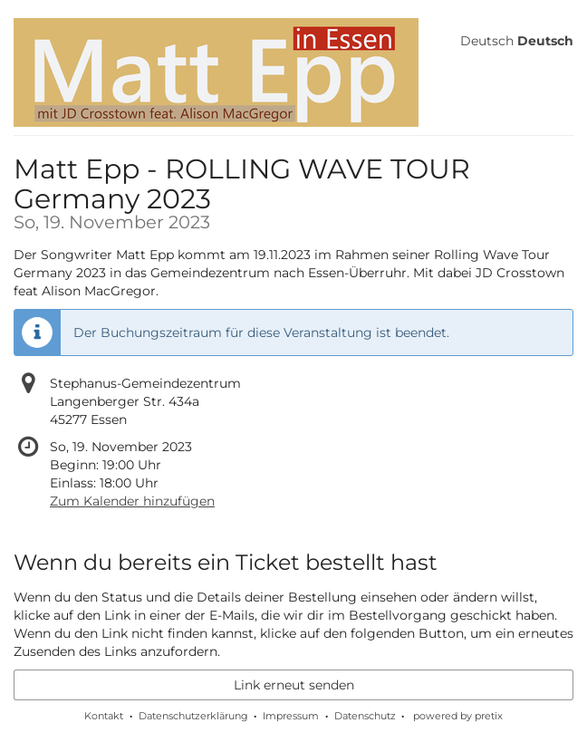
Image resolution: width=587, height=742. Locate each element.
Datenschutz (365, 715)
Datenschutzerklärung (193, 715)
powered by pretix (458, 715)
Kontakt (103, 715)
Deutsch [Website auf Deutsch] (487, 41)
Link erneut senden (294, 685)
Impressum (291, 715)
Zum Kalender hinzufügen (132, 501)
